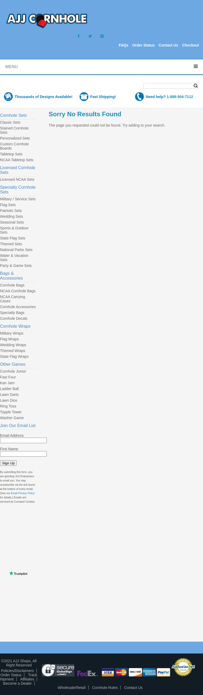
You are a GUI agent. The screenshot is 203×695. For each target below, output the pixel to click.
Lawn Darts (9, 394)
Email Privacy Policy (23, 493)
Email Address (12, 435)
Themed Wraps (12, 351)
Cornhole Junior (13, 371)
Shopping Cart (25, 86)
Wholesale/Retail (72, 687)
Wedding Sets (11, 216)
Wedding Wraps (13, 345)
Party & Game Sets (16, 265)
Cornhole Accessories (18, 307)
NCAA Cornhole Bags (18, 291)
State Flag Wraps (14, 356)
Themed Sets (11, 244)
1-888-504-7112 (180, 97)
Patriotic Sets (11, 210)
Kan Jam (7, 383)
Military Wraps (11, 333)
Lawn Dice (8, 400)
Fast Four (8, 377)
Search (195, 86)
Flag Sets (8, 205)
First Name (9, 449)
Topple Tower (11, 412)
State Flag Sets (12, 238)
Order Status (143, 45)
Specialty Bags (12, 313)
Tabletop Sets (11, 154)
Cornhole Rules (105, 687)
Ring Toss (8, 406)
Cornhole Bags (12, 285)
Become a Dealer (17, 683)
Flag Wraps (9, 339)
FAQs (123, 45)
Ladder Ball (9, 389)
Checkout (190, 45)
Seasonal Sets (12, 222)
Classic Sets (10, 122)
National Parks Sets (16, 250)
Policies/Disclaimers (17, 671)
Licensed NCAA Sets (17, 179)
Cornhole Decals (13, 318)
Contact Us (168, 45)
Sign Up (8, 463)
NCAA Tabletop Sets (17, 160)
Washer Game (12, 418)
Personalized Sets (15, 138)
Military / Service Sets (18, 199)
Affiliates (27, 679)
